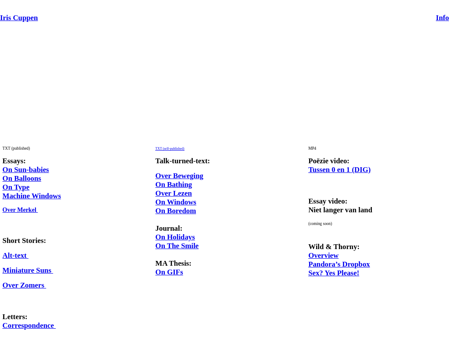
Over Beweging (179, 176)
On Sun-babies (26, 169)
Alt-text (16, 255)
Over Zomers (24, 285)
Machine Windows (32, 196)
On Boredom (175, 211)
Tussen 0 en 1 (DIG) (339, 169)
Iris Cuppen (19, 18)
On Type (16, 187)
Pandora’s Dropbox (339, 264)
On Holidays (175, 237)
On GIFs (169, 272)
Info (442, 18)
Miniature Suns (28, 270)
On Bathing (173, 184)
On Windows (175, 202)
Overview (323, 255)
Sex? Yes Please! (333, 273)
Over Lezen (173, 193)
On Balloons (22, 178)
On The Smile (177, 246)
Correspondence (29, 325)
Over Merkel (20, 210)
